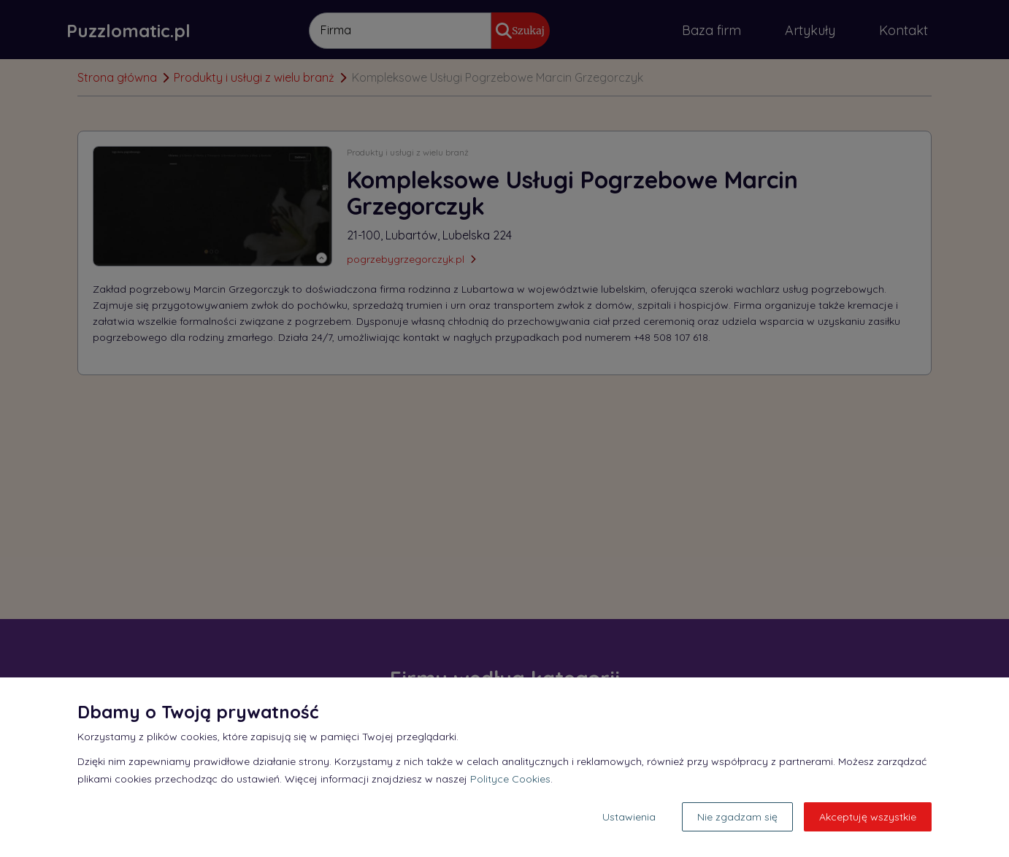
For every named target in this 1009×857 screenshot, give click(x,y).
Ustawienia (629, 816)
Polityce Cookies (510, 778)
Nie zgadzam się (737, 816)
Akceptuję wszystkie (867, 816)
